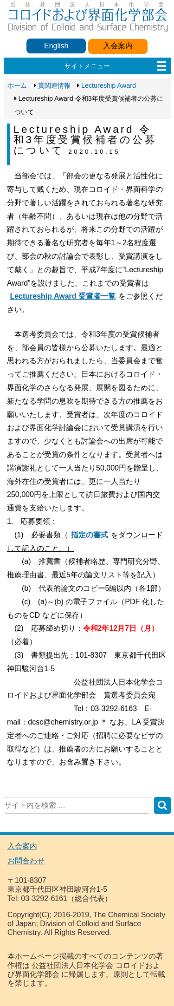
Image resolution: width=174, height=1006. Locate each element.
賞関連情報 (54, 85)
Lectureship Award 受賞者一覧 (63, 296)
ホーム (17, 85)
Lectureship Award (108, 85)
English (56, 46)
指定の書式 (89, 535)
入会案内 (118, 46)
